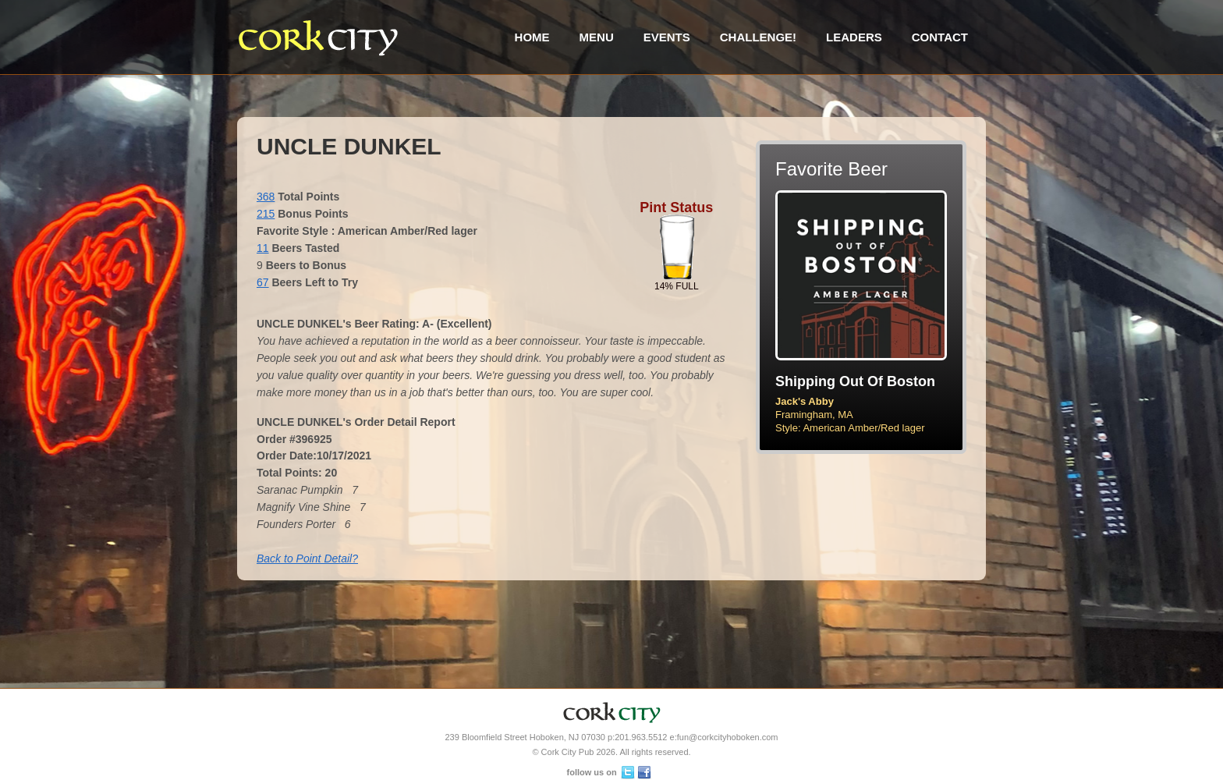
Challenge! (758, 37)
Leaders (854, 37)
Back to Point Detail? (307, 558)
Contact (940, 37)
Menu (597, 37)
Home (532, 37)
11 (263, 248)
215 (266, 213)
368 (266, 196)
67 (263, 282)
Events (666, 37)
